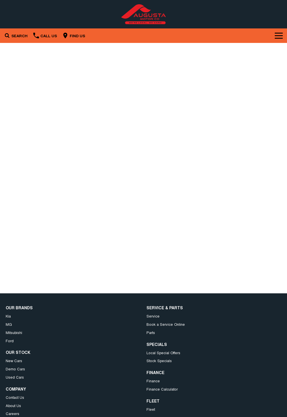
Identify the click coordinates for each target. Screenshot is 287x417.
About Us (13, 405)
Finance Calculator (162, 389)
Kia (8, 316)
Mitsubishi (14, 332)
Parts (150, 332)
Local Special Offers (163, 352)
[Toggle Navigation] (279, 35)
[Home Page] (143, 14)
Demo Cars (15, 369)
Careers (12, 413)
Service (153, 316)
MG (9, 324)
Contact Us (15, 397)
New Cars (14, 360)
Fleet (150, 409)
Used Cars (15, 377)
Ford (10, 340)
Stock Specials (159, 360)
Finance (153, 380)
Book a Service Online (165, 324)
